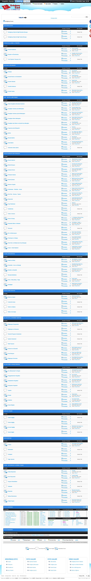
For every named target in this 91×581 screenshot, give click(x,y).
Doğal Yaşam (11, 501)
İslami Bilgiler (11, 405)
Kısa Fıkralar (7, 523)
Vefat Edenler (52, 562)
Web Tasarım (11, 343)
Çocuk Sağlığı (11, 427)
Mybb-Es (55, 578)
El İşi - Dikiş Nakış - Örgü (14, 279)
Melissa (75, 266)
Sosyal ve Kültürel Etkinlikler (76, 565)
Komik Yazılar (11, 91)
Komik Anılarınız (12, 86)
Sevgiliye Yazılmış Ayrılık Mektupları (16, 113)
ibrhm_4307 (78, 516)
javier (77, 511)
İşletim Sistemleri (12, 339)
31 (72, 522)
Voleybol (10, 454)
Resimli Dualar (52, 567)
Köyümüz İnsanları (32, 562)
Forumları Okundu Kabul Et (67, 542)
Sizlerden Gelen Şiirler (13, 147)
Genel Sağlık (11, 432)
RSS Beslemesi (23, 575)
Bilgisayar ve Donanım (13, 329)
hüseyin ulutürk (51, 522)
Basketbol (10, 449)
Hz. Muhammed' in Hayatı (14, 370)
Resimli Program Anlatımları (14, 334)
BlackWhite (76, 205)
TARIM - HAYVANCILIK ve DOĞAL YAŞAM (13, 465)
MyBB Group (25, 578)
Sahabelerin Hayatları (13, 380)
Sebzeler (10, 486)
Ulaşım (8, 562)
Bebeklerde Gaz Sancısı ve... (10, 518)
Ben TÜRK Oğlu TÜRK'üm (10, 513)
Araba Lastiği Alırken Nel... (10, 522)
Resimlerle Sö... (53, 512)
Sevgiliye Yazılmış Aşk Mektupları (16, 108)
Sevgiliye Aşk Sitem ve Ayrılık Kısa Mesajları (18, 123)
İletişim (2, 575)
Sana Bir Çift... (52, 513)
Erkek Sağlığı (11, 422)
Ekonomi (10, 228)
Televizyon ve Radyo (13, 238)
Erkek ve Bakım (11, 306)
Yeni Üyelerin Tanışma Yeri (14, 59)
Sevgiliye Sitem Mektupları (14, 118)
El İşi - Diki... (42, 521)
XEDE (47, 578)
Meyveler (10, 491)
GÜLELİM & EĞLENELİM (9, 65)
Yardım (61, 3)
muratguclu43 (78, 522)
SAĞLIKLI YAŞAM (8, 411)
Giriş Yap (18, 1)
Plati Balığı (7, 524)
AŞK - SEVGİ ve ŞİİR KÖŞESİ (11, 97)
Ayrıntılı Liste (14, 532)
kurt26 (77, 521)
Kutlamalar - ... (43, 515)
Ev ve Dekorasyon (12, 233)
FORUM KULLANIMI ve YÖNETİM (11, 43)
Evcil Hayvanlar (11, 476)
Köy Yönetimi (9, 570)
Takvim (55, 3)
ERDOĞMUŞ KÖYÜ (8, 25)
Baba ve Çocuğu (12, 311)
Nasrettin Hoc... (53, 516)
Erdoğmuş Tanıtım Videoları (76, 562)
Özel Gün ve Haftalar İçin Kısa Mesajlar (17, 242)
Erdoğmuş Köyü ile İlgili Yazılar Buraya (17, 37)
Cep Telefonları (11, 204)
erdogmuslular (77, 372)
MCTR (7, 578)
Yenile (85, 507)
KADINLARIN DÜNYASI (9, 253)
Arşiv (18, 575)
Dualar (9, 395)
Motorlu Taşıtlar (12, 184)
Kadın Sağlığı (11, 417)
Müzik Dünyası (11, 165)
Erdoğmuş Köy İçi (31, 570)
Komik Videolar (11, 81)
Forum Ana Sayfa (37, 3)
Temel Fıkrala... (67, 516)
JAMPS (58, 578)
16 (72, 523)
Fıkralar (10, 71)
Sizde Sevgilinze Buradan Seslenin (16, 103)
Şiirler (9, 133)
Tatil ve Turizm (11, 213)
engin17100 (50, 521)
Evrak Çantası (11, 179)
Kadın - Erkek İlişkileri (13, 247)
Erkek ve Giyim (11, 297)
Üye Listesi (47, 3)
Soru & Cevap (11, 218)
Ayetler (9, 390)
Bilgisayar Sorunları (13, 358)
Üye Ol (26, 1)
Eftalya (75, 492)
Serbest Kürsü (11, 169)
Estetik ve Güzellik (12, 270)
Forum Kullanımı (12, 49)
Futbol (9, 444)
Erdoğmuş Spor (52, 565)
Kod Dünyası (11, 353)
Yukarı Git (14, 575)
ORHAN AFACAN (79, 523)
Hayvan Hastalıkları (12, 481)
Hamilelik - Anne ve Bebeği (14, 265)
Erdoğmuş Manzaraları (33, 565)
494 (74, 511)
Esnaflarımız (9, 567)
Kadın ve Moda (11, 260)
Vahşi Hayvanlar (12, 471)
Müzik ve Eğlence (74, 570)
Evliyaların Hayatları (13, 385)
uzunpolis (76, 50)
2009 (73, 520)
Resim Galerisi (11, 160)
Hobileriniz (10, 208)
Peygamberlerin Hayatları (14, 375)
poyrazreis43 (50, 523)
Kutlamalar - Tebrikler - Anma (15, 189)
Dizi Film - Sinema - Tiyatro (14, 194)
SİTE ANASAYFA (26, 3)
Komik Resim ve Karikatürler (15, 76)
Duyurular (10, 199)
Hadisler (10, 400)
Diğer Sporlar (11, 459)
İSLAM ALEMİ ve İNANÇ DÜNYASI (12, 364)
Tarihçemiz (9, 565)
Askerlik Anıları (11, 302)
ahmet (77, 524)
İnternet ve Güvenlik (13, 348)
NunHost (62, 578)
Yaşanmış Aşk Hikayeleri (14, 128)
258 (74, 512)
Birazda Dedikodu (12, 275)
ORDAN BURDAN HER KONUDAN (12, 153)
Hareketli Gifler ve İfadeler (14, 223)
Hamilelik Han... (53, 515)
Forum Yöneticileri (76, 542)
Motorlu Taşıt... (43, 522)
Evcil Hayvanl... (43, 517)
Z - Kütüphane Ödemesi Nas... (11, 516)
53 (73, 516)
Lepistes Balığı (8, 517)
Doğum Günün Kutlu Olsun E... (11, 515)
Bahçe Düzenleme (12, 496)
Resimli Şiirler (11, 137)
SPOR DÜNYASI (7, 438)
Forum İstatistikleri (83, 542)
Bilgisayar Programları (13, 324)
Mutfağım (10, 284)
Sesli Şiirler (11, 142)
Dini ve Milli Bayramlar (75, 567)
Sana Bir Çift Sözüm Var (9, 512)
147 (73, 521)
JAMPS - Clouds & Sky (36, 578)
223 (74, 513)
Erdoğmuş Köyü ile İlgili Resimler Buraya (18, 32)
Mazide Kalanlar (31, 567)
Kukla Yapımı (7, 521)
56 (73, 515)
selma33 (77, 514)
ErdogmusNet (54, 18)
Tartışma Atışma (12, 174)
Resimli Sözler (52, 570)
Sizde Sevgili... (43, 512)
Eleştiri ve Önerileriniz (13, 54)
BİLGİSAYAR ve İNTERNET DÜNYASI (12, 317)
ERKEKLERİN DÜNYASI (9, 290)
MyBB (16, 578)
